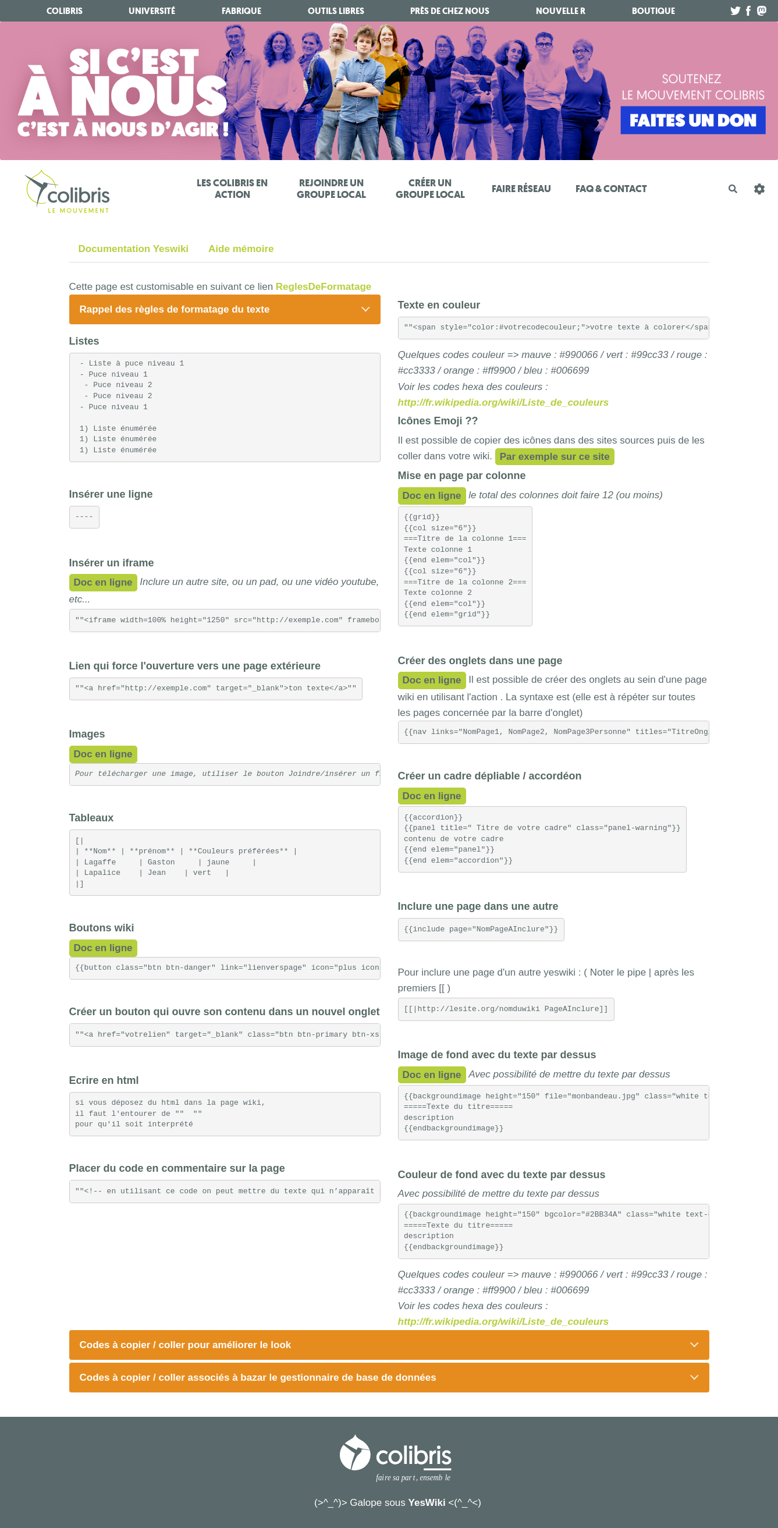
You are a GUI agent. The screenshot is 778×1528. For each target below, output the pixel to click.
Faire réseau (521, 189)
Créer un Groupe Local (430, 188)
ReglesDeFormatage (323, 286)
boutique (653, 11)
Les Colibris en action (232, 188)
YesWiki (427, 1502)
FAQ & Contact (611, 189)
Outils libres (336, 11)
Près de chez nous (449, 11)
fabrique (241, 11)
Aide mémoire (240, 248)
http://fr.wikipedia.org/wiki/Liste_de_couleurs (503, 402)
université (152, 11)
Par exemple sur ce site (555, 456)
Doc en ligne (103, 582)
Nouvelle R (560, 11)
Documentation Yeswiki (134, 248)
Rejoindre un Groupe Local (331, 188)
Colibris (65, 11)
